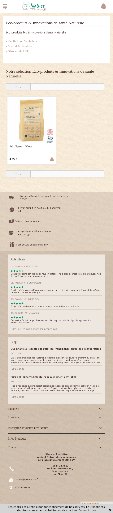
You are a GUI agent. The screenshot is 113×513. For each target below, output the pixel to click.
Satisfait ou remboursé (27, 221)
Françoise (20, 282)
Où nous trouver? (23, 487)
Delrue (18, 266)
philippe (19, 313)
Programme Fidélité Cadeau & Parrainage (34, 233)
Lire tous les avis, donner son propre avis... (35, 329)
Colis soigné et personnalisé (31, 244)
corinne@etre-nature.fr (26, 479)
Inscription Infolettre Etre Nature (28, 427)
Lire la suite (17, 368)
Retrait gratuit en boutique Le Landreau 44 (39, 209)
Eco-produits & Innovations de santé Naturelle (45, 22)
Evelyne (19, 299)
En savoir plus (87, 510)
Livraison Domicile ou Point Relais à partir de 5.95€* (44, 197)
